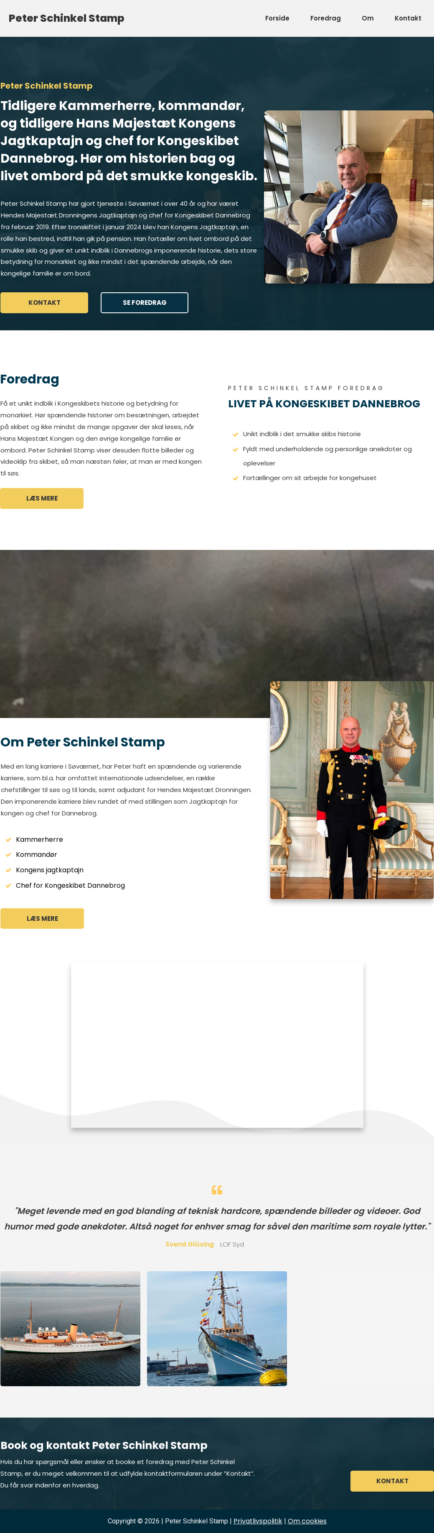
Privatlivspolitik (257, 1521)
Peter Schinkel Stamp (66, 18)
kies (307, 1521)
